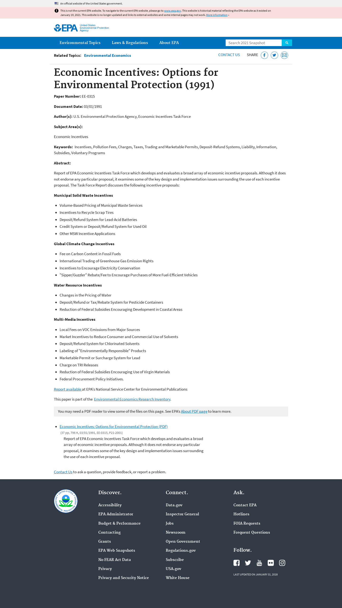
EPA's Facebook (236, 563)
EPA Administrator (115, 514)
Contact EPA (244, 505)
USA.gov (173, 569)
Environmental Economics (107, 55)
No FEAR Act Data (114, 560)
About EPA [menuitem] (169, 43)
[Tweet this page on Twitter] (274, 55)
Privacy (105, 569)
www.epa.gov (172, 10)
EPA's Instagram (282, 563)
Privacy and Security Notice (123, 578)
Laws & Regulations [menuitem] (130, 43)
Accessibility (110, 505)
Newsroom (175, 533)
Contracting (109, 533)
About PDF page (194, 411)
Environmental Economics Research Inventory (132, 399)
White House (178, 578)
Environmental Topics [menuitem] (80, 43)
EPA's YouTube (259, 563)
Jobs (170, 524)
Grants (104, 542)
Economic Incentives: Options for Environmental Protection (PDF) (114, 426)
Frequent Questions (251, 533)
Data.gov (174, 505)
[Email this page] (284, 55)
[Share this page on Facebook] (264, 55)
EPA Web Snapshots (116, 551)
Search (287, 42)
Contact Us (229, 54)
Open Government (183, 542)
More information (217, 15)
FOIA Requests (246, 524)
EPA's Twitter (248, 563)
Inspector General (182, 514)
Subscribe (175, 560)
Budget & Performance (119, 524)
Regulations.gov (181, 551)
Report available (68, 389)
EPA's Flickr (271, 563)
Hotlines (241, 514)
